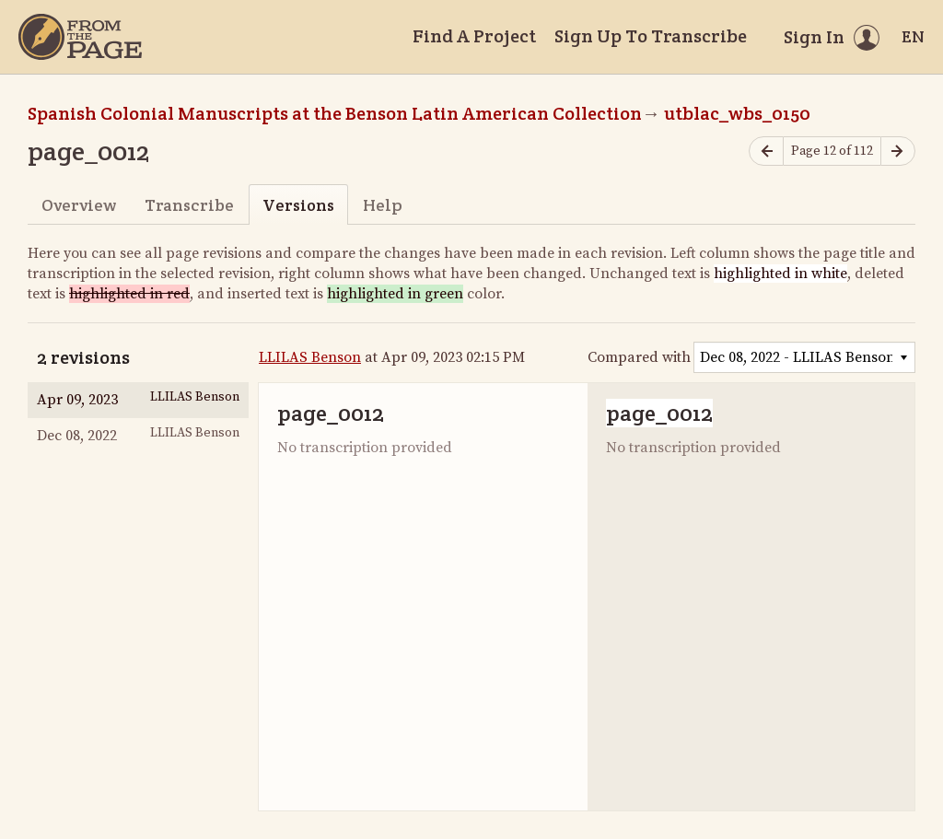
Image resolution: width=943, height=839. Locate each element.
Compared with (639, 357)
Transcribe (189, 205)
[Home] (80, 37)
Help (382, 205)
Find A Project (474, 36)
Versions (298, 205)
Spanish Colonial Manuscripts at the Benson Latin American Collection (335, 113)
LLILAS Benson (310, 357)
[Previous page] (766, 151)
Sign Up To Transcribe (650, 36)
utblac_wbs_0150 (737, 113)
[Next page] (897, 151)
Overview (78, 205)
